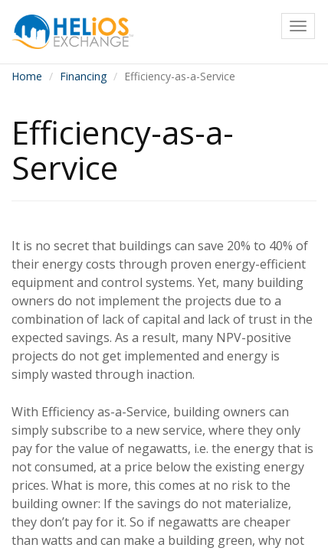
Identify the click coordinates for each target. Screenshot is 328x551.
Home (26, 76)
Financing (83, 76)
